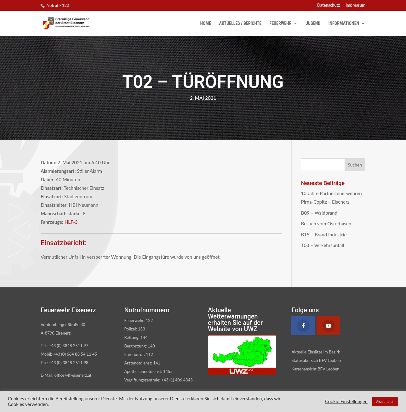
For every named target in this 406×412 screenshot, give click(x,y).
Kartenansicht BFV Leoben (315, 368)
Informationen (344, 23)
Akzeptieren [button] (385, 401)
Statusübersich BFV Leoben (316, 360)
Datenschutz (328, 5)
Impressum (355, 5)
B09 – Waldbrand (319, 213)
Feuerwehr (281, 23)
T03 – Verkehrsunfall (322, 245)
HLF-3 (71, 222)
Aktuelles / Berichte (240, 23)
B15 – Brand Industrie (323, 234)
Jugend (313, 23)
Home (205, 23)
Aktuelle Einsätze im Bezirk (315, 351)
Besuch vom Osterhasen (326, 223)
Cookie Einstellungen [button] (346, 401)
